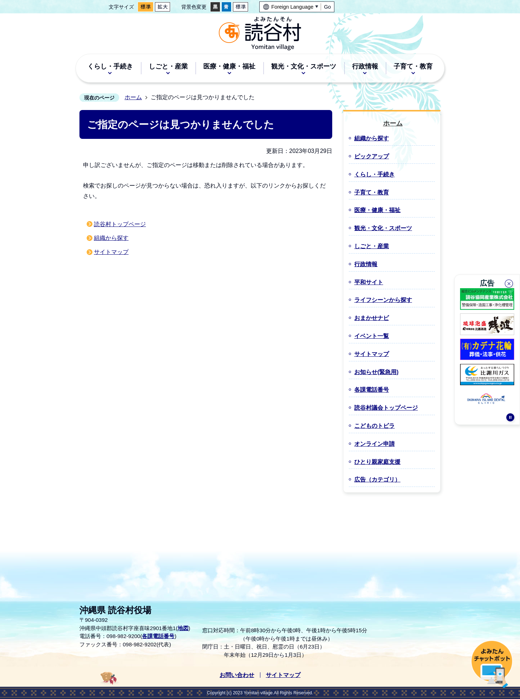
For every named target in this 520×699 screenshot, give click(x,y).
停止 (510, 420)
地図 (183, 628)
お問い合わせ (237, 675)
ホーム (133, 97)
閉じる (509, 283)
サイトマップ (111, 252)
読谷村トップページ (120, 224)
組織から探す (111, 238)
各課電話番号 (158, 636)
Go (327, 7)
